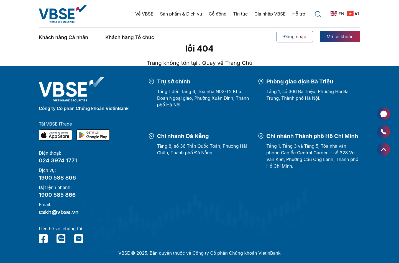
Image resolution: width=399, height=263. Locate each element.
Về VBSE (144, 14)
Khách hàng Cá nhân (63, 37)
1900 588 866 (57, 177)
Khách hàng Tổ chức (129, 37)
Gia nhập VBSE (270, 14)
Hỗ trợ (298, 14)
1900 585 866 (57, 194)
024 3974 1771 (58, 160)
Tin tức (240, 14)
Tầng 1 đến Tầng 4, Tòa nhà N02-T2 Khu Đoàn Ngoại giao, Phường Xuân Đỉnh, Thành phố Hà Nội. (203, 98)
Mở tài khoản (340, 36)
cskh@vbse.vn (59, 212)
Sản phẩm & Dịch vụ (181, 14)
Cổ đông (217, 14)
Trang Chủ (238, 63)
